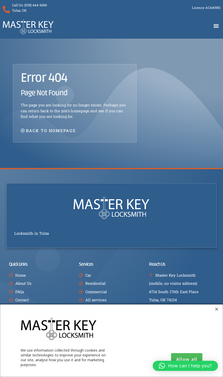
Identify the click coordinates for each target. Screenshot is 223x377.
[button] (216, 26)
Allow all (186, 359)
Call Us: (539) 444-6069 (29, 5)
